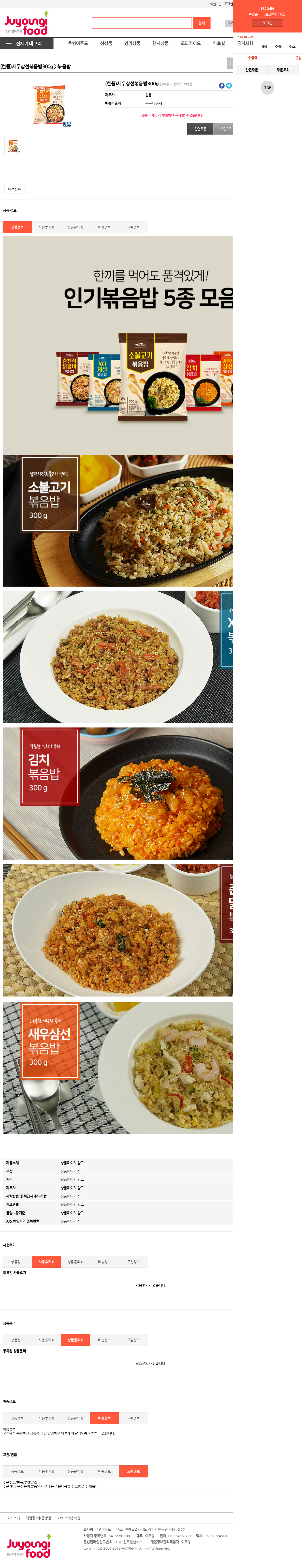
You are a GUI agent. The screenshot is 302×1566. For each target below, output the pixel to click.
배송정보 (104, 227)
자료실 (219, 43)
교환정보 (133, 227)
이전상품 (14, 189)
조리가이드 (191, 43)
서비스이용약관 (69, 1518)
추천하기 (226, 129)
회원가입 (215, 4)
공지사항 (245, 43)
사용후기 (46, 227)
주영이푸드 (78, 43)
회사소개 (13, 1518)
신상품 (106, 43)
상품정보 (17, 227)
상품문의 (75, 227)
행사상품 (160, 43)
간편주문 (251, 70)
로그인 (267, 23)
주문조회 (283, 70)
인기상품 (132, 43)
